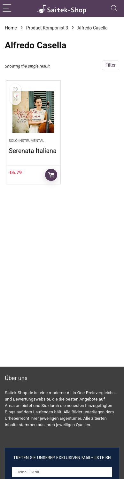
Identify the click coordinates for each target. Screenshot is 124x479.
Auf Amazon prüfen (51, 175)
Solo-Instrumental (26, 141)
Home (11, 27)
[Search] (114, 8)
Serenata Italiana (33, 151)
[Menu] (7, 8)
